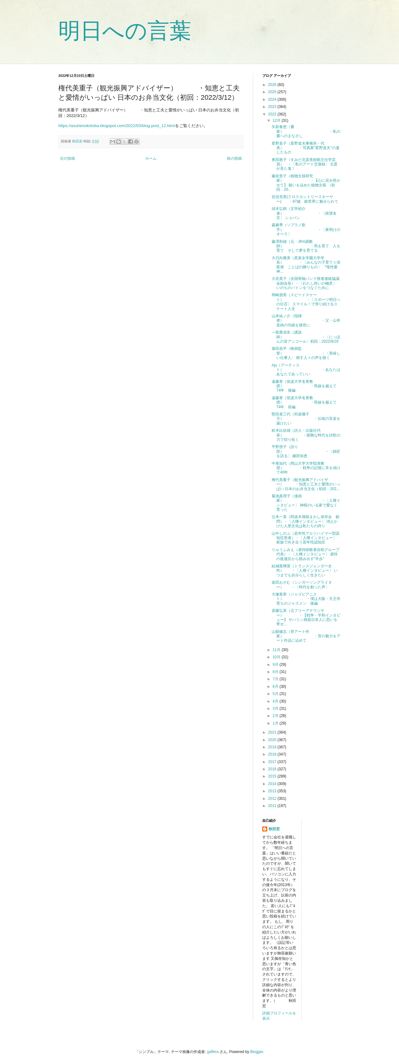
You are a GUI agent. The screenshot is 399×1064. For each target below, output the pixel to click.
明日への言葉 (124, 31)
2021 (273, 732)
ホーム (151, 158)
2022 (273, 114)
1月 (276, 723)
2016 (273, 769)
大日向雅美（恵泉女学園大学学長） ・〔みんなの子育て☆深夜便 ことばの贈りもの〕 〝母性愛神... (306, 265)
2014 (273, 784)
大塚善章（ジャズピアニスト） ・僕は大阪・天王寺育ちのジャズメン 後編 (306, 599)
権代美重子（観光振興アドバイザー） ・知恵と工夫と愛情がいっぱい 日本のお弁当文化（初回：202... (306, 484)
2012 (273, 798)
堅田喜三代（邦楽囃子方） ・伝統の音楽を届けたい (306, 418)
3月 (276, 708)
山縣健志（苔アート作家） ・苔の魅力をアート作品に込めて (306, 636)
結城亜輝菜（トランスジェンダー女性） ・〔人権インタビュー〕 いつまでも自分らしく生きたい (305, 570)
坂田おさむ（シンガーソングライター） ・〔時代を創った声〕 (302, 584)
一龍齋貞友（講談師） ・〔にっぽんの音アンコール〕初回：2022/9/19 (306, 337)
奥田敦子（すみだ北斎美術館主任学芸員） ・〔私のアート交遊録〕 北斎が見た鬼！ (305, 164)
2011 (273, 806)
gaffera (213, 1052)
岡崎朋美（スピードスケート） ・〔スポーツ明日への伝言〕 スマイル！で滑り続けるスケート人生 (306, 302)
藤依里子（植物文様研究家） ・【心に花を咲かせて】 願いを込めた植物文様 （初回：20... (306, 183)
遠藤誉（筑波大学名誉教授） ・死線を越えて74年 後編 (304, 386)
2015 (273, 776)
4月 (276, 701)
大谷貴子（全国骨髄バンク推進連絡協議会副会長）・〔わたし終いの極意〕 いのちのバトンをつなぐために (305, 283)
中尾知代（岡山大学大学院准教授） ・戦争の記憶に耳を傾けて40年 (306, 468)
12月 (277, 120)
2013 (273, 791)
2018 (273, 754)
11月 (277, 650)
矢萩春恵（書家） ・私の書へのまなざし (306, 131)
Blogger (256, 1052)
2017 (273, 762)
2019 (273, 747)
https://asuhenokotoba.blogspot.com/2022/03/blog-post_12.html (116, 125)
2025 (273, 92)
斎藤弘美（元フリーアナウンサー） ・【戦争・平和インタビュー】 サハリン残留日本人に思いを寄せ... (306, 617)
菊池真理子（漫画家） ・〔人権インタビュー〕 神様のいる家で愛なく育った (306, 503)
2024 (273, 99)
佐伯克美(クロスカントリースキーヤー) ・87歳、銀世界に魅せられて (305, 199)
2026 (273, 85)
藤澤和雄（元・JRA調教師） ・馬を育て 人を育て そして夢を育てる (306, 246)
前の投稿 (234, 158)
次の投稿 (67, 158)
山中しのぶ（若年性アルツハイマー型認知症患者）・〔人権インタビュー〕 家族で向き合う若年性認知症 (305, 538)
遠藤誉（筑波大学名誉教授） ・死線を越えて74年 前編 (304, 402)
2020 (273, 740)
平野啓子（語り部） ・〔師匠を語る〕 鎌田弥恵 (306, 451)
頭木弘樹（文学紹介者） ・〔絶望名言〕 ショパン (304, 213)
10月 (277, 657)
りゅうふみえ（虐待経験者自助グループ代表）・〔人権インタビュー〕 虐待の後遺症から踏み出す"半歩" (305, 554)
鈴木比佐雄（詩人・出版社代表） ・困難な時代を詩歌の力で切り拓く (306, 435)
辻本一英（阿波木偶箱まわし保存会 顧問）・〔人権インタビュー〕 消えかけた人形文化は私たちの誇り (305, 521)
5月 (276, 694)
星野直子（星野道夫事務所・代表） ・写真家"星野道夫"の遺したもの (305, 148)
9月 (276, 664)
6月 (276, 686)
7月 (276, 679)
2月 (276, 716)
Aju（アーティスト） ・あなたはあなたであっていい (306, 370)
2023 (273, 106)
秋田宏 (274, 829)
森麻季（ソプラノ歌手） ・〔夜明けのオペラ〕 (306, 229)
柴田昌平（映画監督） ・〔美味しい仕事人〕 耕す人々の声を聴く (306, 353)
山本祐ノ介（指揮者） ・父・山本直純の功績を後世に (306, 320)
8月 (276, 672)
